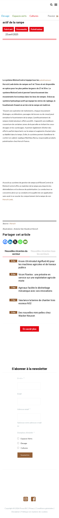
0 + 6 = (20, 378)
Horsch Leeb (8, 199)
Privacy (32, 508)
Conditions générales (44, 508)
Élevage (24, 443)
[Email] (25, 242)
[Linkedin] (10, 242)
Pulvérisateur (36, 29)
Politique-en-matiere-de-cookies (34, 512)
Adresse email (23, 409)
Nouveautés (21, 29)
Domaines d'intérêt (25, 433)
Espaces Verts (26, 438)
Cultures (24, 448)
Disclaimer (16, 512)
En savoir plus (29, 328)
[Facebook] (5, 242)
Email (19, 394)
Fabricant (8, 29)
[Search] (51, 4)
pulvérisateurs (45, 80)
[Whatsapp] (20, 242)
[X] (15, 242)
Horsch (12, 223)
